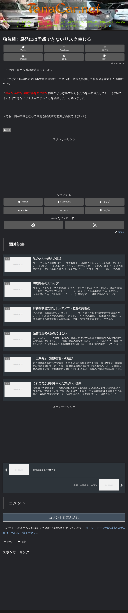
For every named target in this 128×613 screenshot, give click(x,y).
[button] (105, 57)
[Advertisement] (64, 165)
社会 (7, 130)
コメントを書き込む (64, 518)
